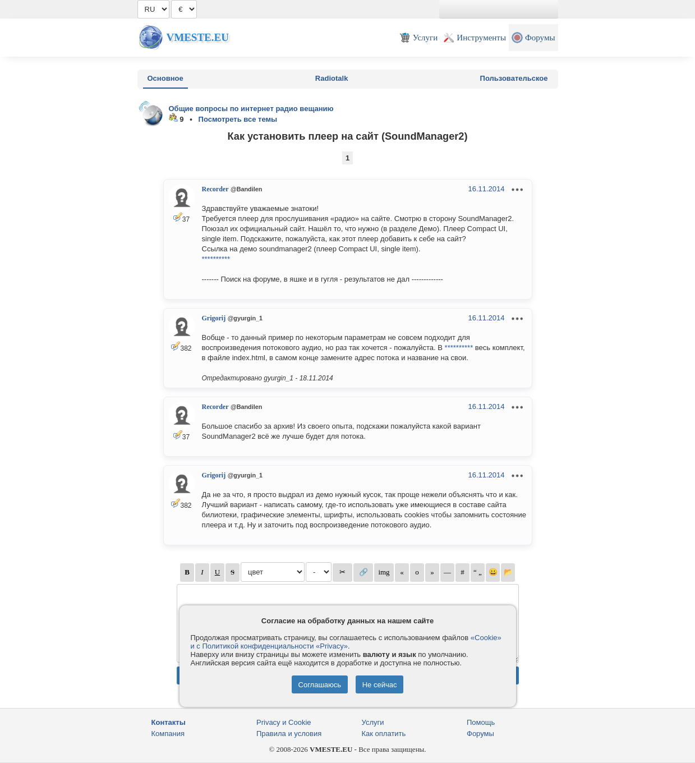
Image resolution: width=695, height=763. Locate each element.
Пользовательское (514, 78)
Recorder (215, 189)
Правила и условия (288, 733)
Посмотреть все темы (238, 119)
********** (216, 259)
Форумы (480, 733)
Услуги (373, 722)
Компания (168, 733)
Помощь (481, 722)
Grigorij (214, 318)
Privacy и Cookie (283, 722)
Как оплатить (384, 733)
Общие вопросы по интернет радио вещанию (251, 108)
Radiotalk (331, 78)
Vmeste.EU (198, 37)
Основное (165, 78)
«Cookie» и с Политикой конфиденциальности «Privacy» (346, 641)
